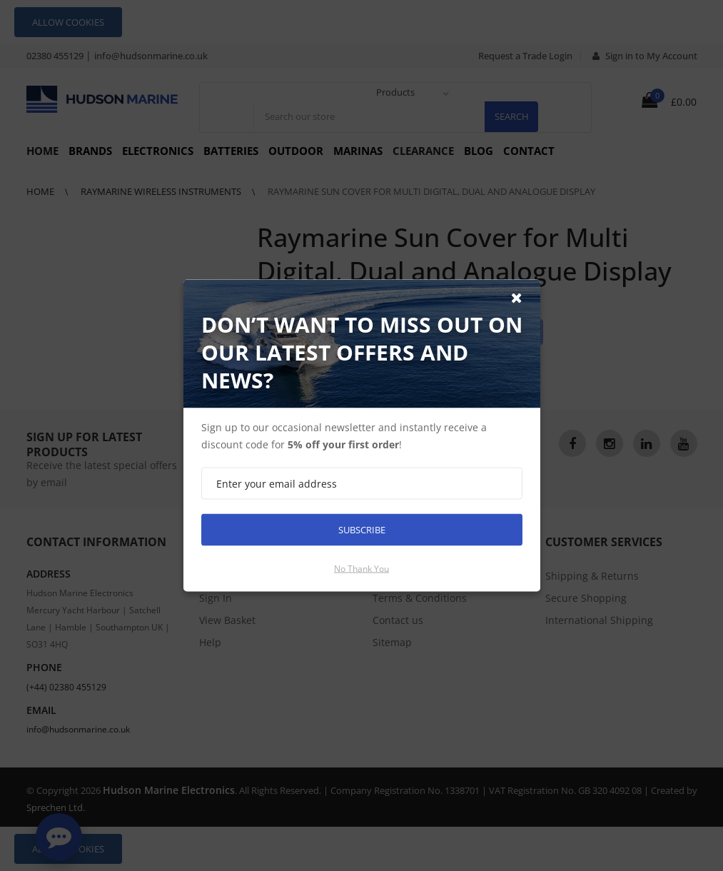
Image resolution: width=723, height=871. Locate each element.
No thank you (361, 569)
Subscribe (361, 529)
